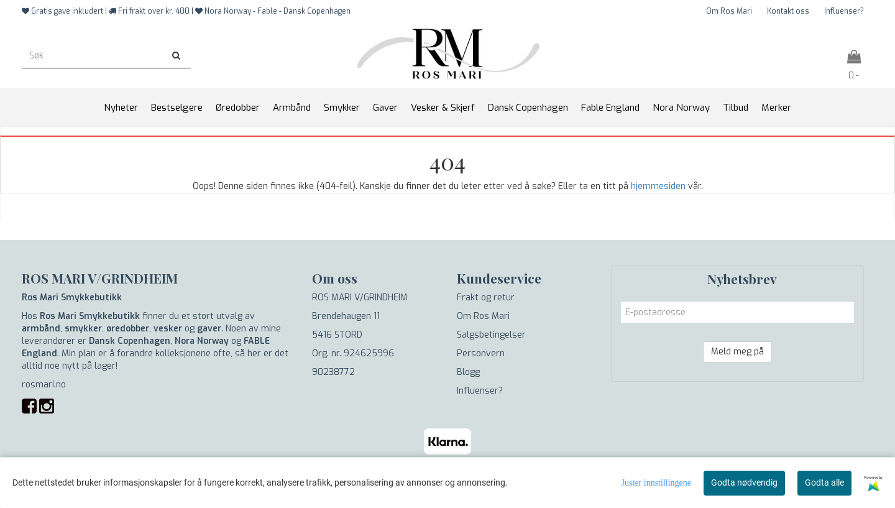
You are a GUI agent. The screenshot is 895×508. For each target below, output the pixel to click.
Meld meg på (737, 352)
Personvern (481, 353)
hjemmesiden (658, 186)
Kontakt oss (788, 11)
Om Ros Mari (729, 11)
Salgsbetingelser (491, 335)
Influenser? (844, 11)
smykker (83, 329)
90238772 (333, 372)
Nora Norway (202, 341)
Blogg (468, 372)
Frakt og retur (486, 297)
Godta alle (824, 482)
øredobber (127, 329)
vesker (168, 329)
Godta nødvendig (744, 482)
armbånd (41, 329)
